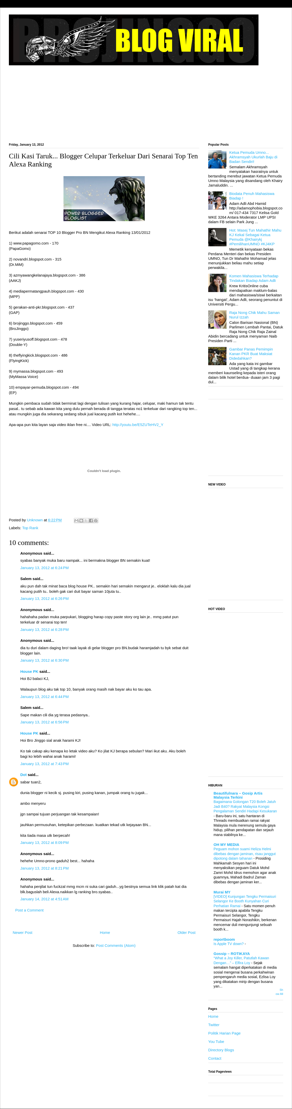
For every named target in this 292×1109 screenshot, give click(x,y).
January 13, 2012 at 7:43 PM (44, 764)
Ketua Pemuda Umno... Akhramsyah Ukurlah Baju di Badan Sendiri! (253, 157)
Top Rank (30, 528)
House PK (29, 671)
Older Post (186, 932)
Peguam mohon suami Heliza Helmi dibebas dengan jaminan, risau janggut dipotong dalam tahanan (245, 853)
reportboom (224, 939)
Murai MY (222, 892)
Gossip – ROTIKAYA (232, 953)
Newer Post (23, 932)
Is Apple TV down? (229, 944)
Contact (214, 1058)
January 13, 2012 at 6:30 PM (44, 660)
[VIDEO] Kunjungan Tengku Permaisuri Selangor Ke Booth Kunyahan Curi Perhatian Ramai (245, 901)
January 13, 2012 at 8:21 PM (44, 868)
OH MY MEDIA (226, 844)
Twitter (213, 1025)
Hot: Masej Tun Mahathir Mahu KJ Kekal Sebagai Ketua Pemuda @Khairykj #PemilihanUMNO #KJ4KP (255, 237)
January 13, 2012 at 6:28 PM (44, 629)
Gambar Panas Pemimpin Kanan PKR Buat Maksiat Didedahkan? (251, 353)
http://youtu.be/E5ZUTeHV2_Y (137, 424)
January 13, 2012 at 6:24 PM (44, 568)
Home (105, 932)
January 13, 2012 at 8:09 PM (44, 842)
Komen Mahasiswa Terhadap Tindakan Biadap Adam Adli (253, 278)
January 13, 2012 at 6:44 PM (44, 696)
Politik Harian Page (224, 1033)
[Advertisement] (146, 101)
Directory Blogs (221, 1050)
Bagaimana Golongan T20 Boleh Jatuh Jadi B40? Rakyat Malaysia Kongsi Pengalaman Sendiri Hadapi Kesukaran (245, 806)
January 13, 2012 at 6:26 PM (44, 598)
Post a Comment (29, 910)
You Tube (216, 1041)
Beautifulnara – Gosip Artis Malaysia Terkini (238, 795)
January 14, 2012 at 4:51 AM (44, 899)
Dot (23, 774)
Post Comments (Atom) (116, 945)
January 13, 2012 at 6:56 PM (44, 722)
